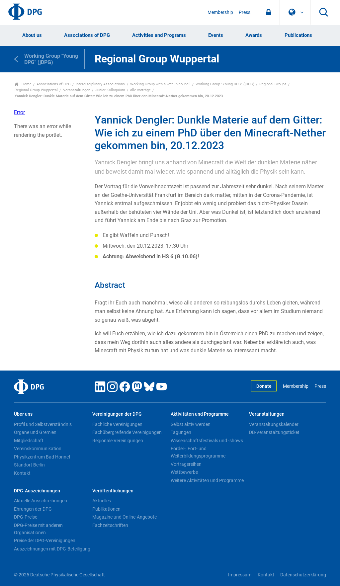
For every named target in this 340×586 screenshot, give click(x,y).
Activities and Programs (159, 35)
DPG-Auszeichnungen (37, 491)
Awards (253, 35)
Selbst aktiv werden (191, 424)
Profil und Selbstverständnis (43, 424)
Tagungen (181, 432)
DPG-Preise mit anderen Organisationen (38, 529)
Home (23, 84)
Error (19, 112)
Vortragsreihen (186, 464)
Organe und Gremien (35, 432)
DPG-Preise (25, 517)
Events (215, 35)
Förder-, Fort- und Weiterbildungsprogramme (198, 452)
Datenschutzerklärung (303, 575)
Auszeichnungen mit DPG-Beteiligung (52, 548)
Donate (264, 386)
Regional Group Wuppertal (36, 90)
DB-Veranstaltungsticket (274, 432)
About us (32, 35)
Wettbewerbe (184, 472)
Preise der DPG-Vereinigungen (44, 540)
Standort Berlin (29, 464)
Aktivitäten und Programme (200, 414)
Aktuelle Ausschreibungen (40, 500)
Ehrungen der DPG (33, 509)
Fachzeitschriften (110, 525)
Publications (298, 35)
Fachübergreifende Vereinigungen (127, 432)
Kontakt (22, 473)
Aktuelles (101, 500)
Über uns (23, 414)
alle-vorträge (140, 90)
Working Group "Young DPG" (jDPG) (225, 84)
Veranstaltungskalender (273, 424)
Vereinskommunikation (37, 448)
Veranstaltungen (76, 90)
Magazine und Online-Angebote (124, 517)
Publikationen (106, 509)
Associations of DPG (87, 35)
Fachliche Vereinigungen (117, 424)
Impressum (239, 575)
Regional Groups (273, 84)
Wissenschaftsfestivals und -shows (207, 440)
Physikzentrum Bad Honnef (42, 457)
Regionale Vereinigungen (117, 440)
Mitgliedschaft (28, 440)
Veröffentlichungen (112, 491)
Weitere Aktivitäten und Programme (207, 480)
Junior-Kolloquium (110, 90)
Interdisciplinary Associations (100, 84)
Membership (220, 12)
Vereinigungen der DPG (117, 414)
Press (244, 12)
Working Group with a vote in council (160, 84)
